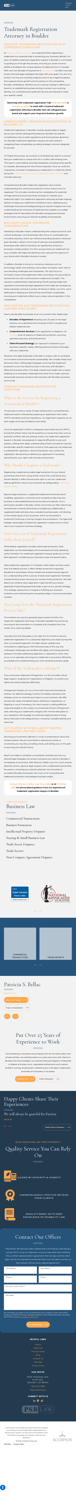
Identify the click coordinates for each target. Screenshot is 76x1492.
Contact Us (38, 1357)
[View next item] (40, 910)
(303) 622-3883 (38, 1385)
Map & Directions (38, 1388)
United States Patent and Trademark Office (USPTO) (39, 173)
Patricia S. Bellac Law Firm (19, 53)
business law (48, 70)
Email (43, 1276)
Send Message (38, 1323)
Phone (9, 1276)
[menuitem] (38, 818)
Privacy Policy (38, 1364)
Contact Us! (25, 1077)
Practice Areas (38, 1350)
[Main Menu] (68, 5)
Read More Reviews (57, 1125)
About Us (38, 1346)
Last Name (45, 1267)
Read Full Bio (10, 991)
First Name (11, 1267)
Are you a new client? (15, 1285)
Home (38, 1343)
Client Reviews (49, 1077)
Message (10, 1294)
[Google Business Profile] (38, 1399)
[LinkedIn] (34, 1399)
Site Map (38, 1360)
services (14, 335)
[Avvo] (42, 1399)
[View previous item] (35, 910)
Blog (38, 1353)
